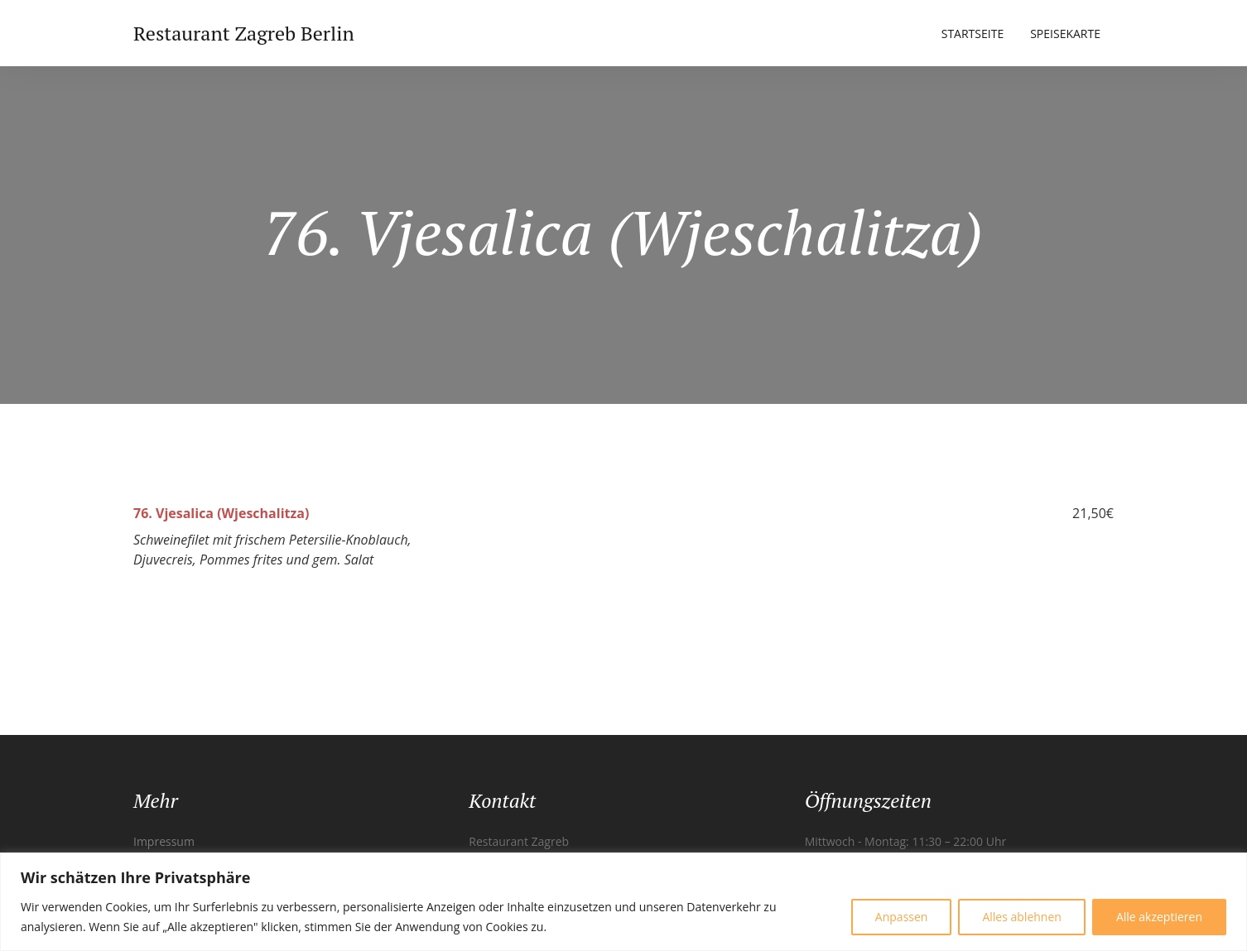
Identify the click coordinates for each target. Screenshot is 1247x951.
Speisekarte (1065, 33)
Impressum (164, 841)
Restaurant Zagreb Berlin (243, 33)
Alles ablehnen (1021, 917)
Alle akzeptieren (1159, 917)
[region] (623, 902)
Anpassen (901, 917)
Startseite (972, 33)
